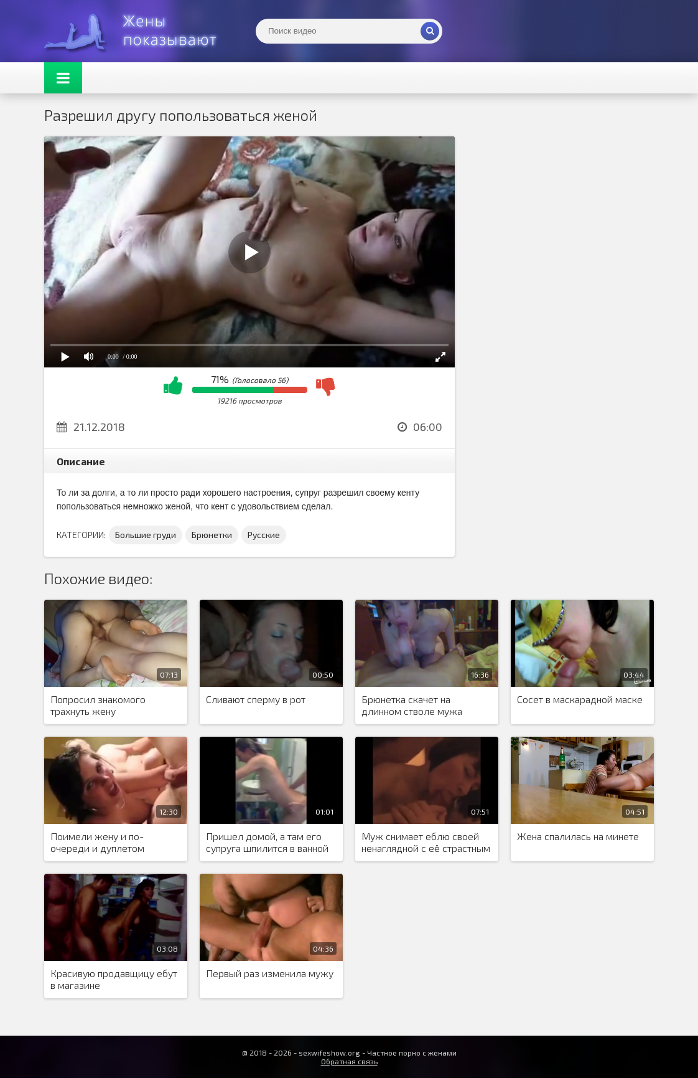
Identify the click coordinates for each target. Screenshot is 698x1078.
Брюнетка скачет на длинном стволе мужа (411, 705)
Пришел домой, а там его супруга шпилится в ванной (267, 842)
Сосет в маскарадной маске (580, 699)
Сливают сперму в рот (255, 699)
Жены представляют (137, 31)
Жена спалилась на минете (578, 836)
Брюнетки (212, 534)
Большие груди (145, 534)
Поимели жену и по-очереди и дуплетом (97, 842)
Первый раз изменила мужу (269, 973)
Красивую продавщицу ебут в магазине (113, 979)
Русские (264, 534)
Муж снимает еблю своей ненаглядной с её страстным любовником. (425, 842)
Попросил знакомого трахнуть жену (98, 705)
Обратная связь (349, 1061)
